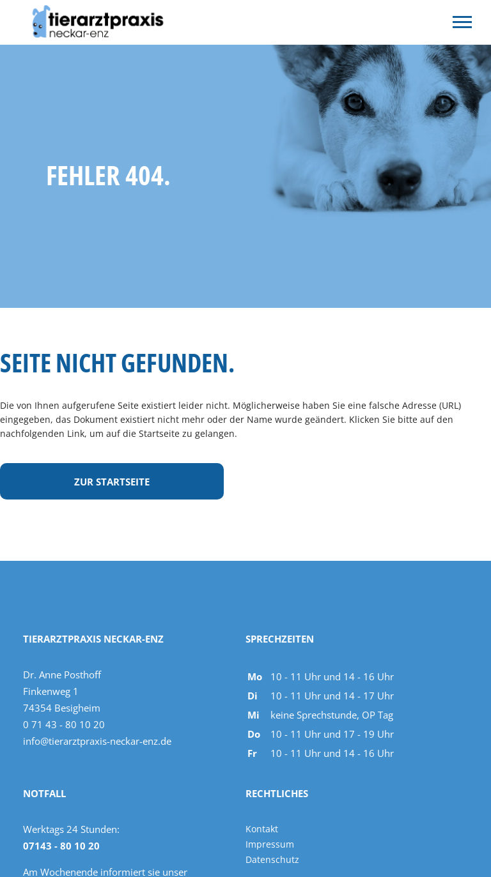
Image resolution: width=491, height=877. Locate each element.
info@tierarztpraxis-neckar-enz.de (97, 741)
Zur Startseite (112, 481)
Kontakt (262, 829)
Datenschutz (272, 859)
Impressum (270, 844)
